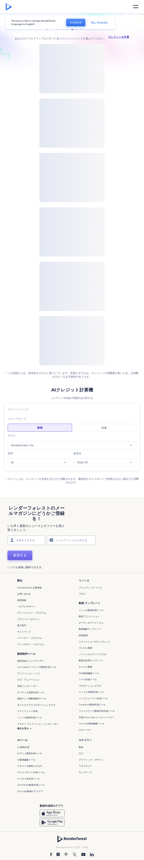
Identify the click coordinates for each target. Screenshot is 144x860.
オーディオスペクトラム (91, 622)
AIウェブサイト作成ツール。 (32, 772)
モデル (12, 435)
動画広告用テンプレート (91, 660)
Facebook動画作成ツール (92, 704)
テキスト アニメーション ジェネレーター (38, 723)
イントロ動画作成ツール (91, 610)
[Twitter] (74, 854)
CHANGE (76, 22)
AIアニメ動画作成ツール (29, 753)
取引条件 (21, 625)
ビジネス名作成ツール (28, 778)
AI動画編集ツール (26, 759)
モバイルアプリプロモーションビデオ (36, 704)
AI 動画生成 (23, 747)
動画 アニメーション (89, 616)
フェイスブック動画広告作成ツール (97, 711)
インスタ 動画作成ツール (91, 692)
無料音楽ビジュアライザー (30, 660)
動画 (81, 747)
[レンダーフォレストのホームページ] (8, 6)
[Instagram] (58, 854)
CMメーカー (85, 729)
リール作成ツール (88, 679)
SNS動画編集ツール (89, 673)
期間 (10, 453)
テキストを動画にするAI (29, 765)
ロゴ (81, 753)
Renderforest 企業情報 (29, 587)
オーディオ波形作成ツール (30, 692)
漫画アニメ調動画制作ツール (31, 698)
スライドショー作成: (27, 711)
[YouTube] (83, 854)
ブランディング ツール (90, 587)
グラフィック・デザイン (91, 759)
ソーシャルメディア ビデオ (92, 654)
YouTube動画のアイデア (30, 791)
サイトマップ (24, 631)
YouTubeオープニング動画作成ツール (36, 667)
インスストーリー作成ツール (93, 698)
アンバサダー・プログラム (30, 644)
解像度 (77, 453)
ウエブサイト (85, 765)
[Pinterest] (66, 854)
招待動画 (83, 635)
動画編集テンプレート (90, 629)
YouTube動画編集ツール (91, 723)
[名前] (26, 540)
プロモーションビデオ (90, 685)
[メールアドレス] (71, 540)
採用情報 (21, 600)
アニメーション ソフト (28, 673)
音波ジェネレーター (27, 686)
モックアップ (85, 772)
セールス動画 (85, 666)
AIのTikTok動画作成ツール (31, 784)
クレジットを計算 (118, 37)
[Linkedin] (92, 854)
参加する (20, 555)
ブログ (82, 593)
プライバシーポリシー (28, 619)
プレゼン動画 (85, 647)
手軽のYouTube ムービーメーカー (96, 717)
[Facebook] (51, 854)
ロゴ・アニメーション (28, 679)
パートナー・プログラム (29, 638)
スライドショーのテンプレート (94, 641)
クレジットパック (18, 409)
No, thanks (99, 22)
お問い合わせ (24, 593)
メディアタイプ (17, 419)
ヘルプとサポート (26, 606)
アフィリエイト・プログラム (31, 612)
